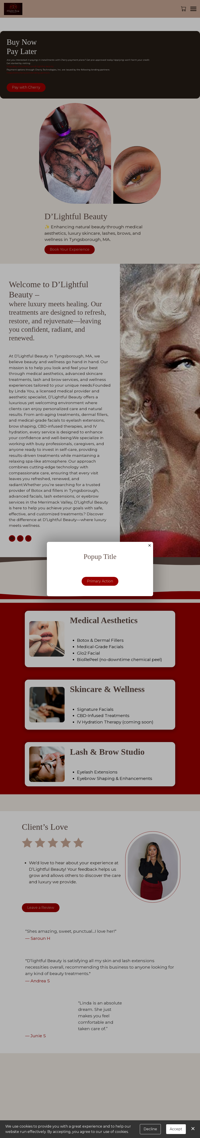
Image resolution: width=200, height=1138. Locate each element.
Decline (150, 1129)
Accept (176, 1129)
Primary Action (100, 582)
